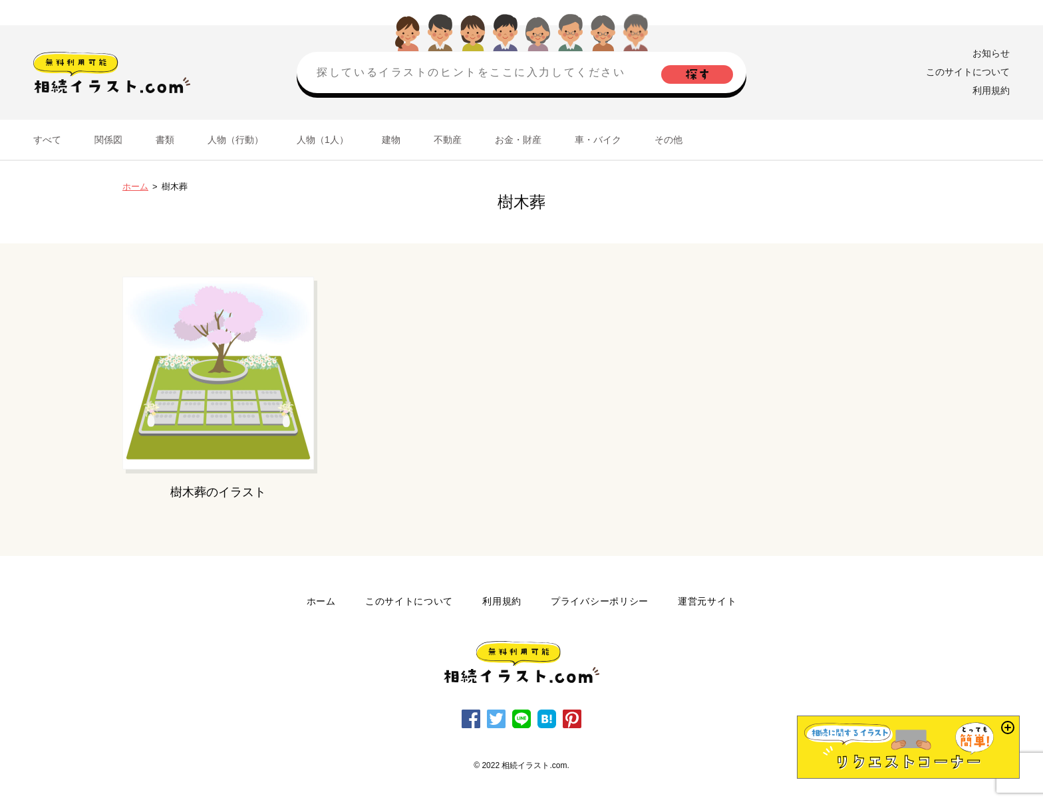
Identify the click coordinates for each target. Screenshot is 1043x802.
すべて (47, 139)
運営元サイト (707, 601)
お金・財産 (518, 139)
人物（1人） (323, 139)
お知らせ (991, 53)
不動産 (448, 139)
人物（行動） (235, 139)
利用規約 (991, 90)
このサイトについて (968, 72)
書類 (165, 139)
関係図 (108, 139)
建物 (391, 139)
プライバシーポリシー (600, 601)
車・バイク (598, 139)
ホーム (135, 187)
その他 (668, 139)
